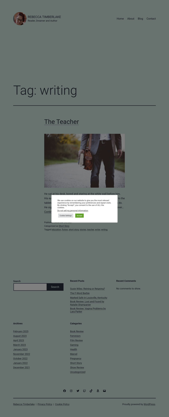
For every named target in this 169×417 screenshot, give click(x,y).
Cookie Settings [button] (66, 216)
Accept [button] (79, 216)
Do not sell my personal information (72, 210)
